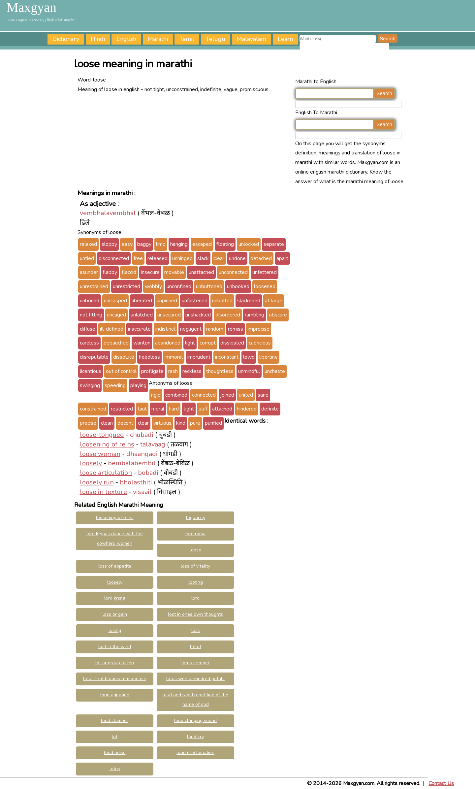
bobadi (148, 472)
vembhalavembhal (108, 213)
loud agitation (114, 695)
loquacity (195, 517)
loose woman (100, 453)
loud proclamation (195, 752)
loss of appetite (114, 566)
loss (195, 630)
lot (114, 737)
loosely (91, 463)
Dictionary (65, 39)
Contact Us (441, 783)
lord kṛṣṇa (114, 598)
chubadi (141, 434)
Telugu (215, 39)
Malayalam (251, 39)
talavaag (152, 444)
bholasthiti (136, 482)
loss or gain (115, 614)
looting (195, 582)
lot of (195, 646)
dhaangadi (142, 453)
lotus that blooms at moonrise (114, 678)
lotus (115, 769)
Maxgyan (31, 7)
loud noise (115, 752)
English (126, 39)
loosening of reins (107, 444)
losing (115, 630)
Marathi (158, 39)
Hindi (98, 39)
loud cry (195, 737)
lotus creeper (195, 663)
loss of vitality (195, 566)
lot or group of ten (114, 663)
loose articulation (106, 472)
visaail (142, 491)
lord (195, 598)
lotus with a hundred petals (195, 678)
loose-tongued (102, 434)
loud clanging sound (195, 720)
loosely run (97, 482)
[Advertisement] (185, 140)
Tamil (186, 39)
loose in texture (103, 491)
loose (195, 550)
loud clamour (114, 720)
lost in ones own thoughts (195, 614)
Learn (285, 39)
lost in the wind (114, 646)
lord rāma (195, 534)
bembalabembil (132, 463)
